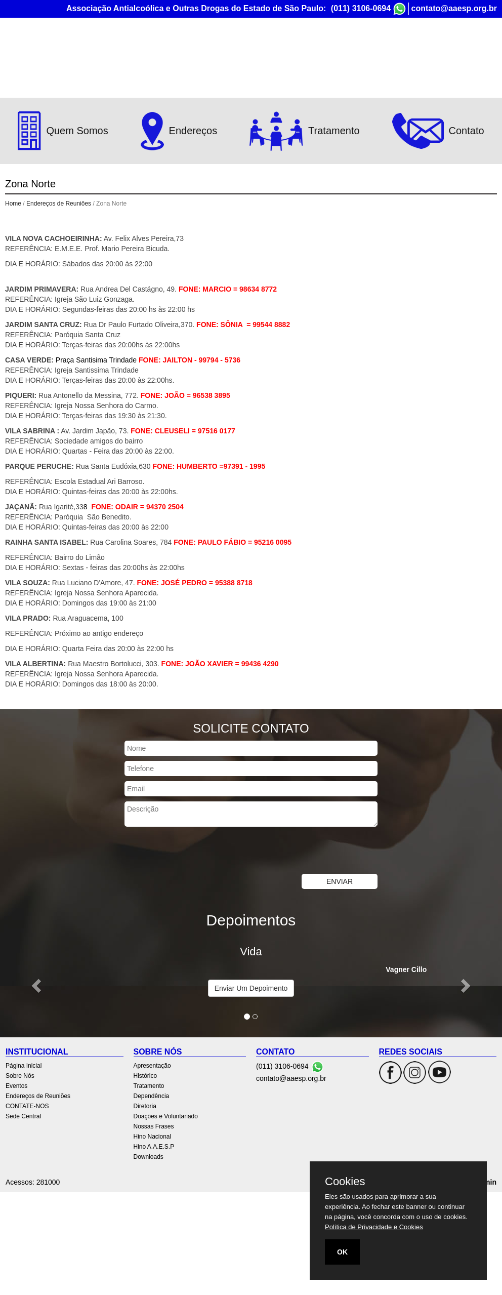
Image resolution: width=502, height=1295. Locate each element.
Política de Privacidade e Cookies (374, 1227)
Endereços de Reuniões (333, 49)
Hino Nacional (153, 1136)
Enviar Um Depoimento (251, 988)
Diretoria (145, 1106)
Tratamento (149, 1085)
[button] (37, 985)
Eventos (267, 49)
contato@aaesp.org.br (454, 8)
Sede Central (470, 49)
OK (342, 1252)
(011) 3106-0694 (361, 8)
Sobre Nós (223, 49)
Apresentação (152, 1065)
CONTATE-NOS (411, 49)
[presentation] (201, 851)
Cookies (345, 1182)
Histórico (145, 1075)
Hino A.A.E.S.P (154, 1146)
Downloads (148, 1156)
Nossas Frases (154, 1126)
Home (13, 203)
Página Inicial (171, 49)
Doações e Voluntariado (166, 1116)
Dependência (152, 1096)
